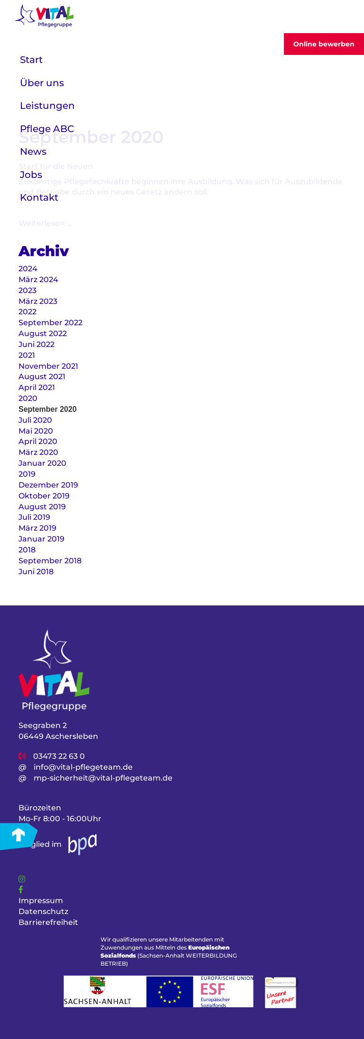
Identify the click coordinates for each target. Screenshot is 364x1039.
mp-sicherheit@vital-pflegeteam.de (103, 777)
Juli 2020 (35, 420)
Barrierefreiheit (48, 922)
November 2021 (48, 366)
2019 (27, 474)
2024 (27, 268)
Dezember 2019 (48, 484)
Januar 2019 (41, 538)
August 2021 (41, 376)
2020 (27, 398)
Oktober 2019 (44, 495)
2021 (26, 355)
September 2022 (50, 322)
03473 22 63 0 (59, 756)
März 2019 (37, 528)
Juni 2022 (36, 344)
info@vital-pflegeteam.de (83, 767)
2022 (27, 311)
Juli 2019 (34, 517)
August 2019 (42, 506)
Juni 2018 (36, 571)
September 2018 (50, 560)
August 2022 (42, 333)
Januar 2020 (42, 463)
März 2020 (38, 452)
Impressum (40, 900)
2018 (27, 549)
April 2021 (36, 387)
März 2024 (38, 279)
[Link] (21, 879)
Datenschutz (43, 911)
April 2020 (37, 441)
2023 (27, 290)
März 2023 (37, 301)
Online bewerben (324, 44)
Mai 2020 (35, 430)
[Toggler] (342, 17)
